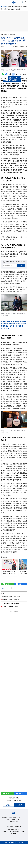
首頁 (3, 34)
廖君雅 (2, 46)
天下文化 (21, 817)
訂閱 (21, 265)
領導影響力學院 (14, 821)
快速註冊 (19, 805)
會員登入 (8, 805)
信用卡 (8, 588)
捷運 (4, 81)
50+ (19, 819)
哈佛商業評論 (13, 817)
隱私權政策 (18, 826)
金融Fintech (12, 34)
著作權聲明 (10, 826)
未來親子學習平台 (10, 819)
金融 (7, 34)
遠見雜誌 (4, 817)
